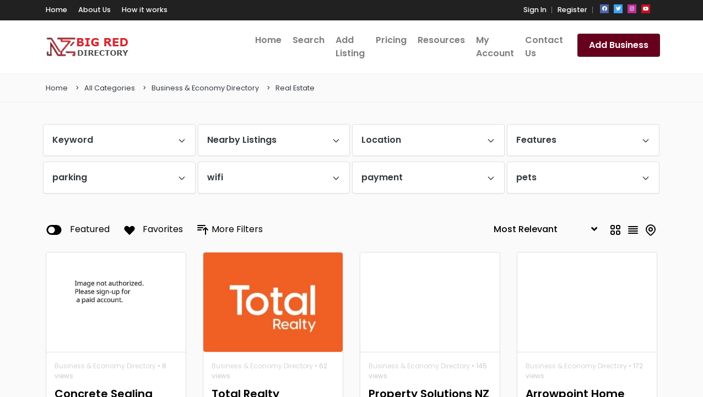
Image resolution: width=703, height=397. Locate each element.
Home (57, 88)
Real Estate (295, 88)
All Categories (109, 88)
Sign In (535, 9)
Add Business (618, 45)
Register (572, 9)
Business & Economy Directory (205, 88)
